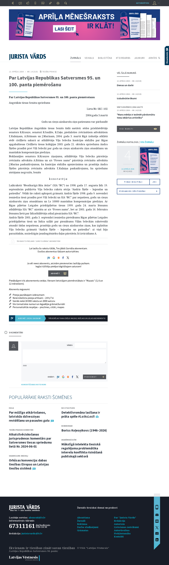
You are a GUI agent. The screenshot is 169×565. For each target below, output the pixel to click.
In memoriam (66, 426)
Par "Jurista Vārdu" (125, 517)
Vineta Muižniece (124, 107)
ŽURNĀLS (75, 57)
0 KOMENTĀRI (16, 332)
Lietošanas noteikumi (126, 527)
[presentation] (91, 369)
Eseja (11, 408)
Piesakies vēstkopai (138, 191)
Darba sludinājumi (87, 527)
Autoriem (119, 524)
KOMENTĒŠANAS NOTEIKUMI (33, 384)
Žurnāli (81, 520)
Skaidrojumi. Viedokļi (18, 456)
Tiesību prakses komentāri (21, 430)
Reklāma (82, 524)
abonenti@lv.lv (37, 517)
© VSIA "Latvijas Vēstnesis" (93, 547)
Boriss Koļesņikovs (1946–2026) (84, 430)
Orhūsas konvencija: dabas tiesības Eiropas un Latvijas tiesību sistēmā (29, 464)
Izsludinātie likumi (127, 98)
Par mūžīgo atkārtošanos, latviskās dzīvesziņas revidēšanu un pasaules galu (29, 416)
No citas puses (68, 408)
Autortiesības (122, 530)
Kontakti (119, 536)
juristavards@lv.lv (32, 533)
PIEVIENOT (90, 377)
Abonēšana (83, 517)
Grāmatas (83, 530)
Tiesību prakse (49, 71)
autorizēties (142, 3)
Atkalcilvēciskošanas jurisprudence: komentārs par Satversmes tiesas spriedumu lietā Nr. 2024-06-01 (30, 440)
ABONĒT (55, 273)
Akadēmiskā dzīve (68, 440)
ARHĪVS (153, 57)
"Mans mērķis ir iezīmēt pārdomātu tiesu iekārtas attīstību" (136, 116)
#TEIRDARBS (123, 57)
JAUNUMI (139, 57)
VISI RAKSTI (138, 129)
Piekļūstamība (122, 533)
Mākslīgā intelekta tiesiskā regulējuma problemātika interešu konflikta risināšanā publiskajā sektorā (81, 450)
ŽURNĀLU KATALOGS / (135, 142)
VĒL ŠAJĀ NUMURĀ (126, 72)
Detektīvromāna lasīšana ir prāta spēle (80, 414)
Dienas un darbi (125, 85)
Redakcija (119, 520)
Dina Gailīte (137, 107)
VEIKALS (89, 57)
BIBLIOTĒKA (105, 57)
